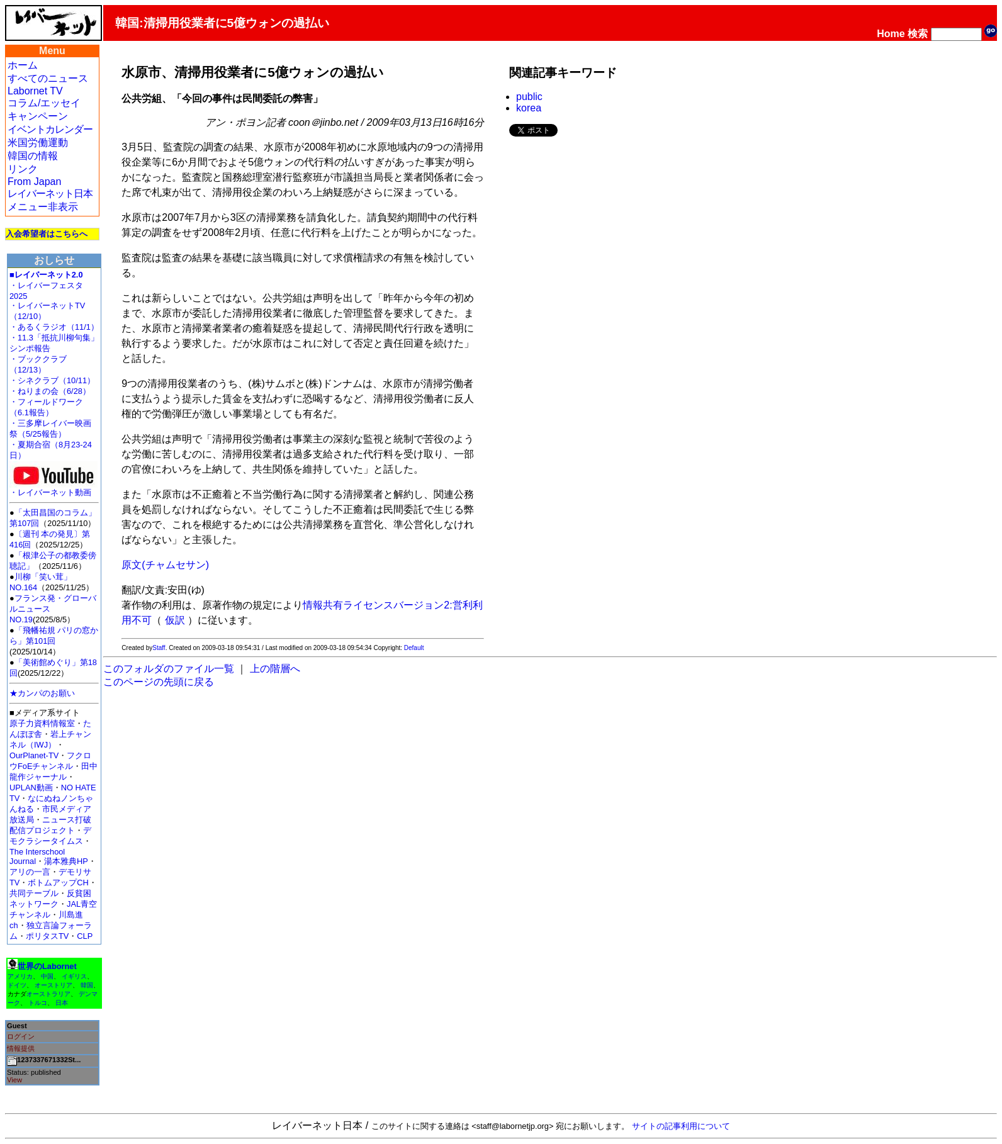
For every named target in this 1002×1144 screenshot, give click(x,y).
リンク (23, 169)
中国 (47, 976)
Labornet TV (35, 91)
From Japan (34, 181)
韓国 (87, 985)
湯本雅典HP (66, 861)
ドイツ (17, 985)
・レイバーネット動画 (53, 488)
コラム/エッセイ (44, 103)
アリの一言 (29, 872)
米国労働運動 (38, 142)
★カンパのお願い (42, 693)
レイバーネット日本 (50, 193)
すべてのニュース (48, 78)
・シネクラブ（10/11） (52, 380)
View (14, 1080)
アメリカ (20, 976)
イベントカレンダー (50, 129)
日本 (61, 1002)
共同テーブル (34, 893)
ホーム (23, 65)
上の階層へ (275, 668)
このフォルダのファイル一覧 (168, 668)
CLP (85, 936)
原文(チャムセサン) (165, 564)
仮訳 (175, 620)
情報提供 (21, 1048)
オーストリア (53, 985)
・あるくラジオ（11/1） (54, 327)
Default (414, 647)
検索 (918, 33)
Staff (158, 647)
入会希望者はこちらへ (46, 233)
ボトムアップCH (58, 882)
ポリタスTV (47, 936)
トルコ (37, 1002)
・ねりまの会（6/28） (50, 391)
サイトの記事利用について (681, 1126)
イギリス (74, 976)
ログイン (21, 1036)
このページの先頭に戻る (158, 681)
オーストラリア (48, 993)
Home (890, 33)
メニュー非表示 (43, 206)
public (529, 96)
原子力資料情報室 (42, 723)
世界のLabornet (47, 966)
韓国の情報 (33, 155)
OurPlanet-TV (34, 755)
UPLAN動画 (31, 787)
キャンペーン (38, 116)
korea (528, 108)
